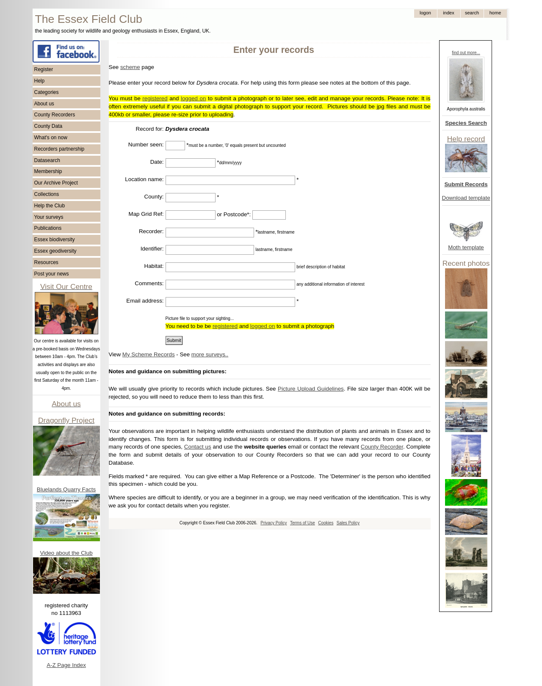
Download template (466, 198)
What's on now (50, 138)
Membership (48, 171)
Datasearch (47, 160)
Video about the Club (66, 553)
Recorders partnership (59, 149)
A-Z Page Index (66, 665)
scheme (130, 67)
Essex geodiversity (55, 251)
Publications (48, 228)
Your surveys (49, 217)
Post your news (51, 274)
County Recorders (54, 115)
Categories (46, 92)
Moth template (466, 247)
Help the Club (49, 206)
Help (39, 81)
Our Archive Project (56, 183)
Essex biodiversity (54, 239)
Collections (46, 194)
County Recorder (382, 447)
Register (43, 69)
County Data (48, 126)
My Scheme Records (148, 354)
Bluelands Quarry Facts (66, 489)
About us (44, 104)
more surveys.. (209, 354)
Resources (46, 262)
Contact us (197, 447)
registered (154, 98)
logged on (193, 98)
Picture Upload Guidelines (311, 389)
